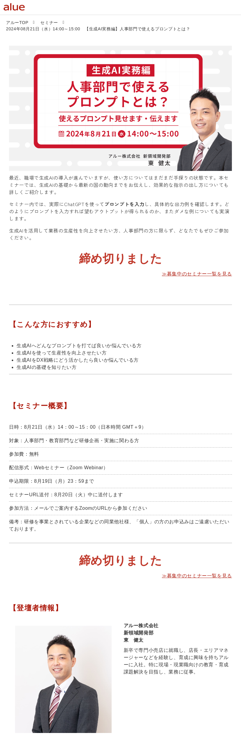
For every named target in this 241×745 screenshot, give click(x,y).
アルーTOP (17, 22)
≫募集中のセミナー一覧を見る (197, 273)
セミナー (49, 22)
